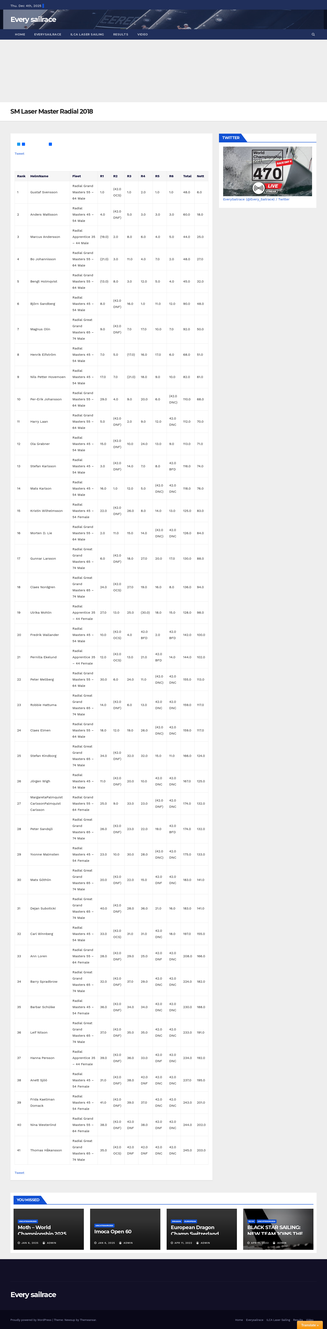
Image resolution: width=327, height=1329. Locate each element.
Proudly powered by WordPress (31, 1319)
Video (142, 34)
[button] (313, 34)
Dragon (176, 1221)
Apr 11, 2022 (183, 1242)
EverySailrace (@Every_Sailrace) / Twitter (256, 199)
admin (49, 1242)
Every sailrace (33, 19)
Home (20, 34)
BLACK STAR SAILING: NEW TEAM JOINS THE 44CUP (275, 1233)
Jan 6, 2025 (30, 1242)
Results (120, 34)
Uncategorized (28, 1221)
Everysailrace (47, 34)
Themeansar (88, 1319)
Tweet (19, 154)
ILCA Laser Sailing (87, 34)
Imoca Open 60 (112, 1232)
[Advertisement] (163, 71)
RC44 (251, 1221)
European (190, 1221)
